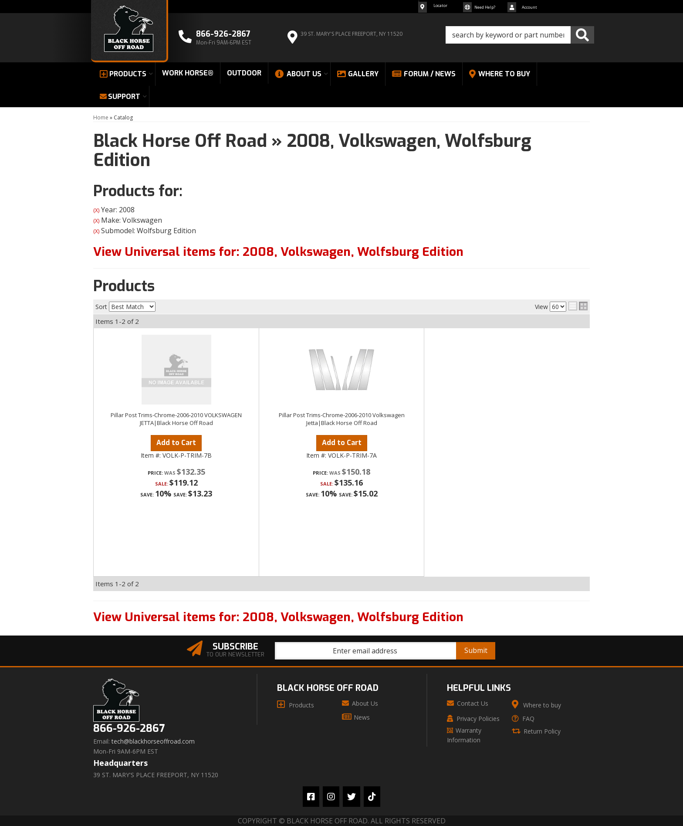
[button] (520, 35)
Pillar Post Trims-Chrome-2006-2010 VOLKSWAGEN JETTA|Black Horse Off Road (176, 419)
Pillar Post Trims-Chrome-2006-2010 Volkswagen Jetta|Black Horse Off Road (342, 419)
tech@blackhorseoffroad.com (153, 741)
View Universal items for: (278, 252)
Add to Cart (176, 442)
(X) (96, 210)
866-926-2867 (129, 728)
